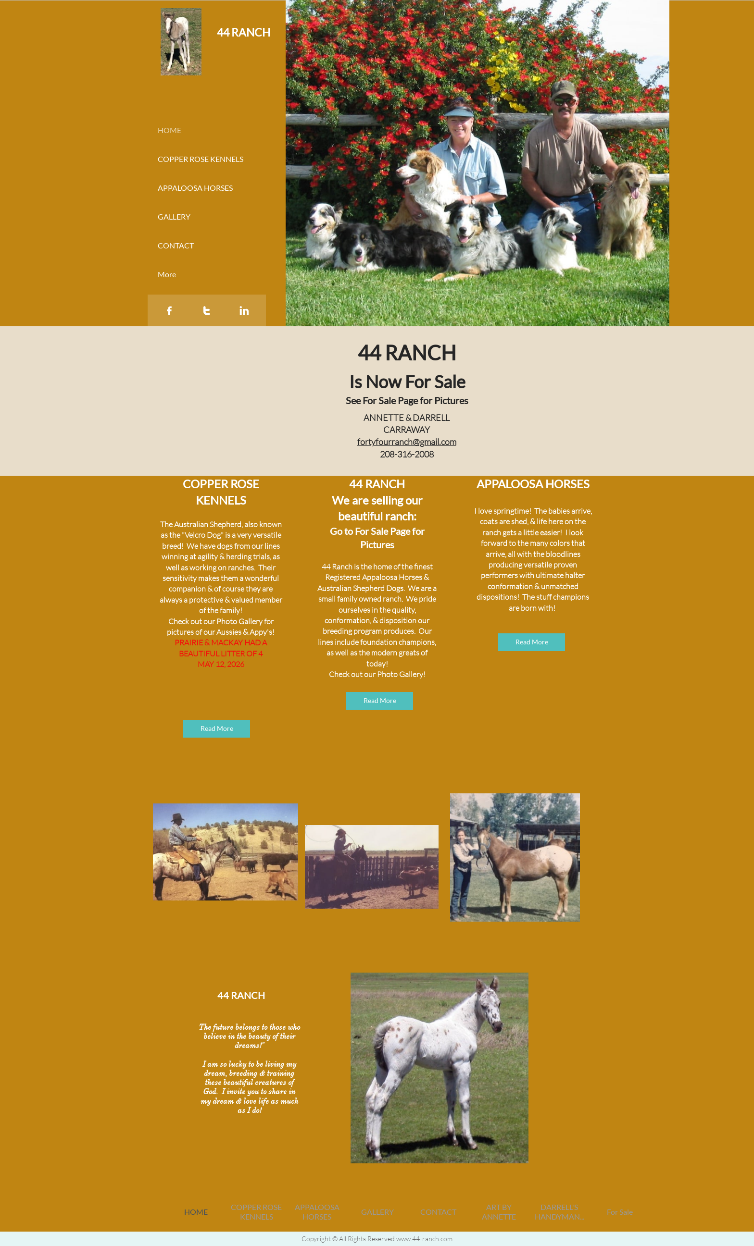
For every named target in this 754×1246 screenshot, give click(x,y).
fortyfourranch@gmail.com (406, 441)
